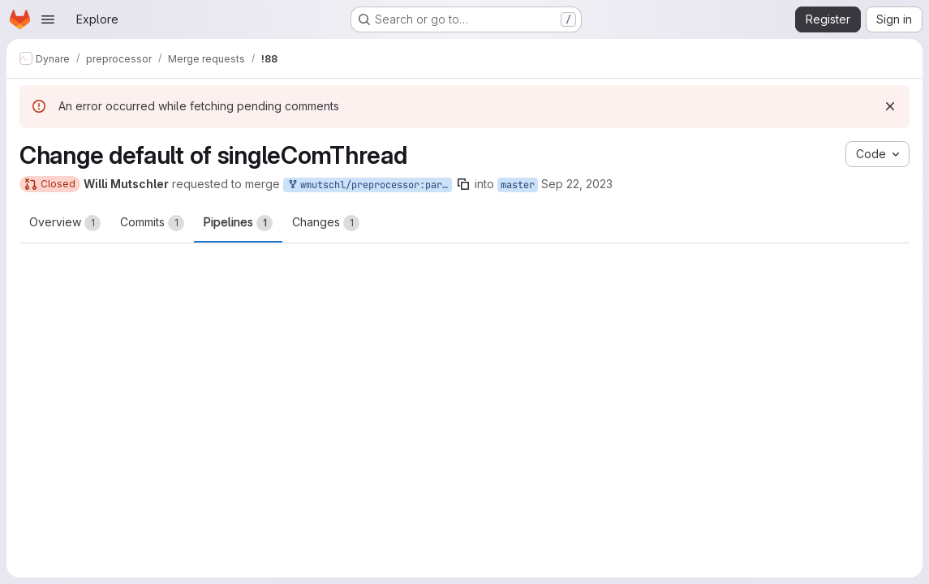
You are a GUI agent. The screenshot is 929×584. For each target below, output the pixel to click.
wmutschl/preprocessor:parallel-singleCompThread (369, 185)
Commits (152, 223)
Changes (325, 223)
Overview (65, 223)
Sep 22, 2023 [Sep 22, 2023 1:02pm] (577, 184)
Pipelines (238, 223)
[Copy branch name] (463, 184)
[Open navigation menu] (48, 19)
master (518, 184)
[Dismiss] (890, 106)
